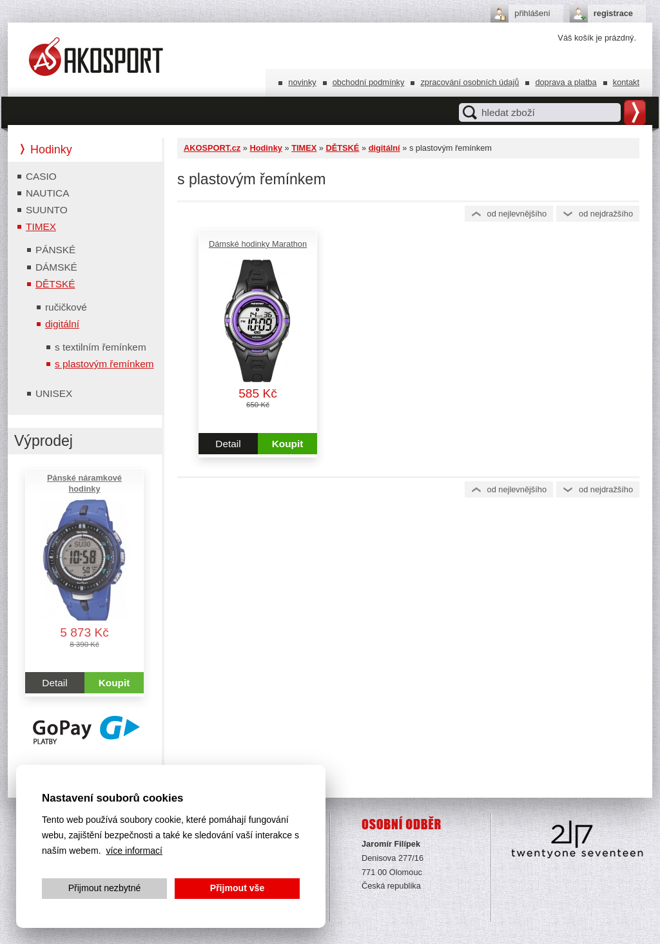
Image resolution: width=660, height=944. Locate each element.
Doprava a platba (565, 82)
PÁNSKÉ (55, 249)
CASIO (41, 176)
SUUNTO (47, 209)
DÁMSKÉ (56, 267)
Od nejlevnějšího (517, 213)
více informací (134, 850)
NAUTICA (47, 193)
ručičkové (66, 307)
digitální (384, 148)
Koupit (288, 443)
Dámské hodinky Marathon (258, 244)
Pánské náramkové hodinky (84, 483)
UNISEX (53, 393)
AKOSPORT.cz (212, 148)
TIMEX (303, 148)
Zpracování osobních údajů (469, 82)
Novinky (302, 82)
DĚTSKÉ (342, 148)
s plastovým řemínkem (104, 363)
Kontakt (626, 82)
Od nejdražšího (606, 213)
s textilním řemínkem (100, 347)
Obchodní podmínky (369, 82)
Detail (227, 443)
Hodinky (265, 148)
